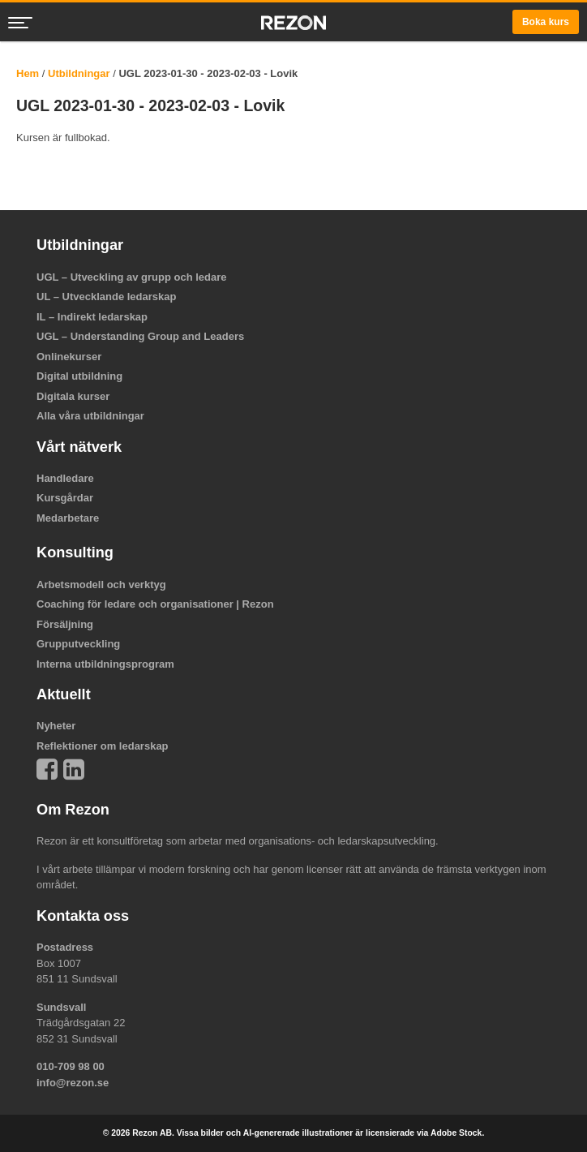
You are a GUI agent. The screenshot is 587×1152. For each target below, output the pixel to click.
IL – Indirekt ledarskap (92, 317)
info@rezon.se (72, 1083)
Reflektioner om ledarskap (102, 746)
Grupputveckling (78, 644)
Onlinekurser (68, 356)
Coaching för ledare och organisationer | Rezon (155, 604)
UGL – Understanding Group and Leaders (140, 336)
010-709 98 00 (70, 1066)
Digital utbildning (79, 376)
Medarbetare (67, 518)
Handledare (65, 478)
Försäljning (64, 624)
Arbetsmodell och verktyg (101, 584)
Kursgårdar (64, 498)
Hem (27, 73)
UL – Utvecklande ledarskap (106, 296)
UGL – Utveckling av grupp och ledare (131, 277)
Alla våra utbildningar (90, 416)
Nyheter (55, 726)
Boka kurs (545, 22)
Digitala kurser (72, 396)
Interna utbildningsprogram (105, 664)
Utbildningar (79, 73)
